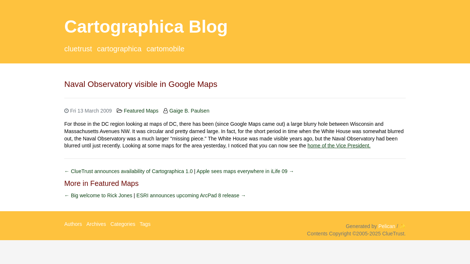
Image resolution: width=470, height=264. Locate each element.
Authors (73, 224)
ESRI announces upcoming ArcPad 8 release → (191, 195)
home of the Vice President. (339, 145)
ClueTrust (78, 49)
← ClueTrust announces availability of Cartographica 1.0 (129, 171)
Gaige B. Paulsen (189, 111)
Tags (145, 224)
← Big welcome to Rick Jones (99, 195)
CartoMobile (165, 49)
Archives (96, 224)
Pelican (386, 226)
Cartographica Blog (146, 26)
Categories (123, 224)
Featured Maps (141, 111)
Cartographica (119, 49)
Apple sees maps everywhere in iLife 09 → (245, 171)
